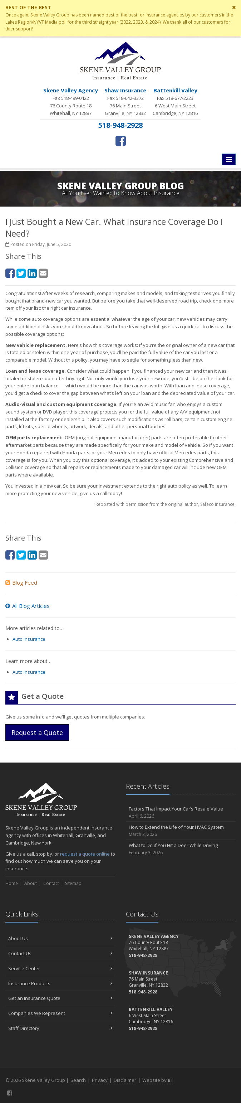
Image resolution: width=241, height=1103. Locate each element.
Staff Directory (60, 1028)
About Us (60, 938)
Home (11, 883)
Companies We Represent (60, 1013)
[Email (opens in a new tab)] (43, 273)
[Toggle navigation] (229, 159)
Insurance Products (60, 983)
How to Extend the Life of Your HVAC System (181, 831)
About (30, 883)
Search (78, 1080)
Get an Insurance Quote (60, 998)
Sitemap (73, 883)
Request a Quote (37, 732)
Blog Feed (21, 582)
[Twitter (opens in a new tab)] (21, 273)
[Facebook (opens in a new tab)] (120, 140)
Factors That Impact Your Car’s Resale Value (181, 812)
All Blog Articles (27, 605)
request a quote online (85, 854)
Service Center (60, 968)
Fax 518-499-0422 (70, 102)
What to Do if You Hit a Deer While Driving (181, 849)
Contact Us (60, 953)
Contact (51, 883)
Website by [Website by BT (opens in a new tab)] (157, 1080)
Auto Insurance (29, 639)
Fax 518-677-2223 (175, 102)
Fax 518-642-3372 (125, 102)
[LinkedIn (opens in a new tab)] (32, 273)
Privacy (100, 1080)
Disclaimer (125, 1080)
